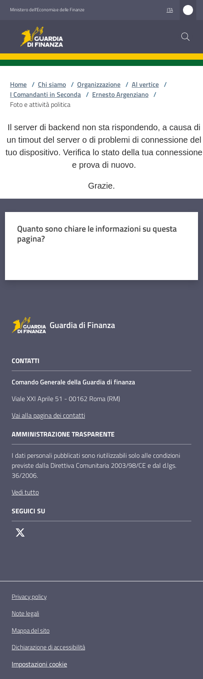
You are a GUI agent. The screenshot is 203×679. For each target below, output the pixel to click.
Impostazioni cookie (39, 664)
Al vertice (145, 84)
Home (18, 84)
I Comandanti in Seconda (45, 94)
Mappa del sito (31, 630)
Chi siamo (52, 84)
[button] (185, 36)
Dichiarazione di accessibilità (48, 647)
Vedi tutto (25, 492)
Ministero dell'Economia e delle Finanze (47, 9)
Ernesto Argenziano (120, 94)
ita (170, 10)
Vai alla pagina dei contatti (48, 415)
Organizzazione (98, 84)
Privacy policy (29, 596)
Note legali (25, 613)
